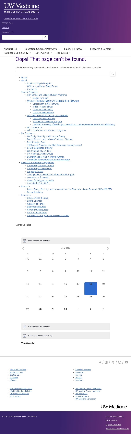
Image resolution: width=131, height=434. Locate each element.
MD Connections (34, 127)
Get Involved (44, 52)
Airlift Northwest (82, 396)
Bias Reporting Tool (36, 142)
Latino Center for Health (38, 177)
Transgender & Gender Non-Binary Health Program (50, 174)
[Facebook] (100, 362)
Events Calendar (34, 200)
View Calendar (28, 343)
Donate (5, 27)
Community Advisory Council (40, 165)
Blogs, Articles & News (37, 198)
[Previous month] (23, 248)
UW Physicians (81, 393)
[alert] (65, 240)
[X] (112, 362)
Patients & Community (17, 52)
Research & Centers (102, 48)
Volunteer (14, 377)
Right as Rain (15, 396)
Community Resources (37, 209)
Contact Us (7, 32)
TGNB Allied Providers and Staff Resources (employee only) (54, 145)
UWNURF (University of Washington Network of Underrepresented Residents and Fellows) (74, 124)
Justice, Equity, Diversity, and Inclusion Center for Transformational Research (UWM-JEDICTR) (69, 189)
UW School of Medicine (19, 393)
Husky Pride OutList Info (38, 183)
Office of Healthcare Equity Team (42, 86)
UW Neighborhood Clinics (21, 391)
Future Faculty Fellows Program (47, 121)
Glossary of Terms (36, 203)
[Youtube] (126, 362)
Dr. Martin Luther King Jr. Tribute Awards (45, 156)
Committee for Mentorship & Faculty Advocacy (48, 159)
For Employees (28, 133)
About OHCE (12, 48)
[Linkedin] (106, 362)
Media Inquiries (16, 372)
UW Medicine (32, 416)
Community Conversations (39, 168)
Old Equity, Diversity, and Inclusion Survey (46, 136)
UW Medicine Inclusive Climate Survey (21, 18)
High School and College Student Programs (47, 94)
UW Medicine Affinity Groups (40, 153)
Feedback (79, 380)
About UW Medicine (18, 369)
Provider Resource (83, 369)
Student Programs (29, 92)
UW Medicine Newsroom (85, 399)
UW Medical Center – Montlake (87, 391)
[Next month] (108, 248)
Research (25, 186)
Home (24, 77)
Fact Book (79, 372)
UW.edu (13, 380)
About (24, 80)
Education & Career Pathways (42, 48)
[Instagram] (119, 362)
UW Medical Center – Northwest (88, 388)
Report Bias (7, 23)
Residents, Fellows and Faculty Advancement (47, 115)
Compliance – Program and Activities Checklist (48, 215)
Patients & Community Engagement (37, 162)
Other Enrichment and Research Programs (46, 130)
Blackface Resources (36, 206)
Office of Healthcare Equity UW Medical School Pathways (53, 100)
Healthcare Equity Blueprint (39, 83)
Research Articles (35, 192)
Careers (78, 375)
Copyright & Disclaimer (113, 425)
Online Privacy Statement (114, 416)
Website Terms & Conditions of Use (117, 429)
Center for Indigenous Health (40, 180)
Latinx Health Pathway (43, 109)
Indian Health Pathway (43, 106)
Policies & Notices (111, 420)
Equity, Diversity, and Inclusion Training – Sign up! (49, 139)
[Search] (23, 37)
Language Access (35, 171)
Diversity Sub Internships (44, 118)
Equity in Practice (75, 48)
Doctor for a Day (40, 98)
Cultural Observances (37, 212)
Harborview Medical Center (21, 388)
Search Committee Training (39, 147)
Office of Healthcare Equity (17, 416)
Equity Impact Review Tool (39, 150)
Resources (64, 52)
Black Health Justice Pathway (46, 103)
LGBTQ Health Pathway (43, 112)
